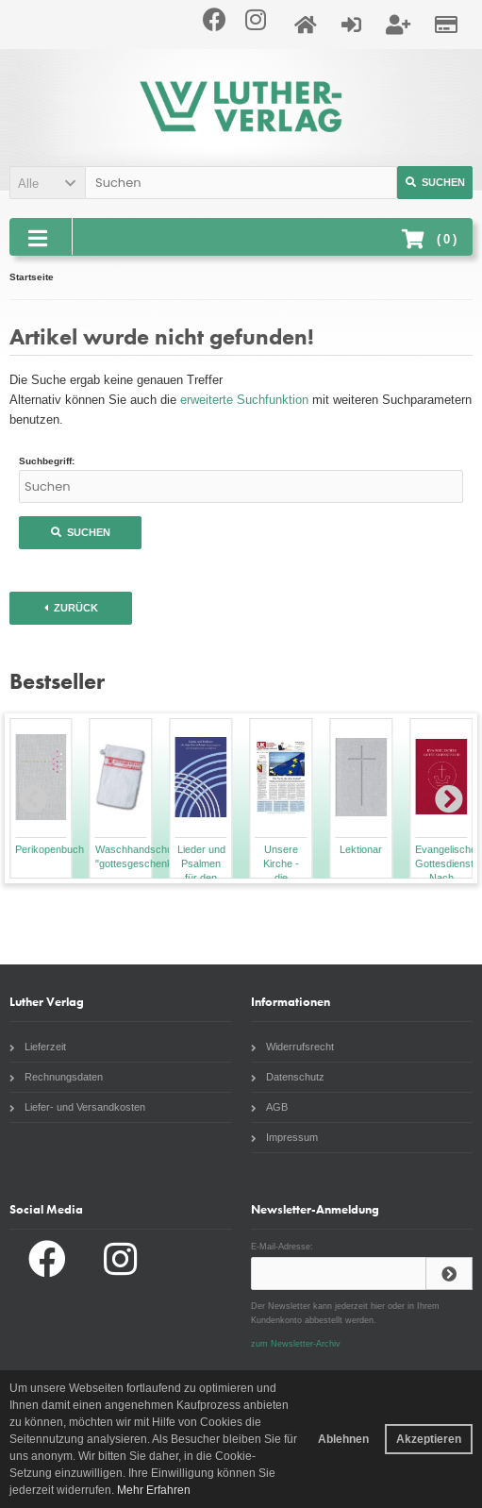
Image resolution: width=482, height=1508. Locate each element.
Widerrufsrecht (292, 1046)
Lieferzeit (37, 1046)
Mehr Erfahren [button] (154, 1490)
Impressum (284, 1137)
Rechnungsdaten (56, 1076)
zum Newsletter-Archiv (296, 1344)
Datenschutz (287, 1076)
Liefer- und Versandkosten (77, 1107)
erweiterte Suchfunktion (244, 400)
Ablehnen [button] (343, 1439)
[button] (47, 182)
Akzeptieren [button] (428, 1439)
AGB (269, 1107)
